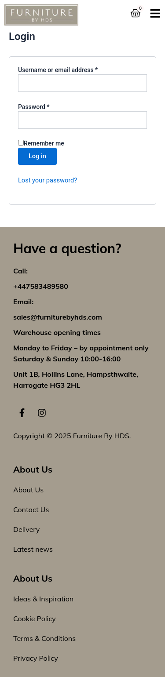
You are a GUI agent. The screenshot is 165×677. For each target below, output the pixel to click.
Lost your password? (47, 180)
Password (45, 106)
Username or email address (70, 69)
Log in (37, 156)
